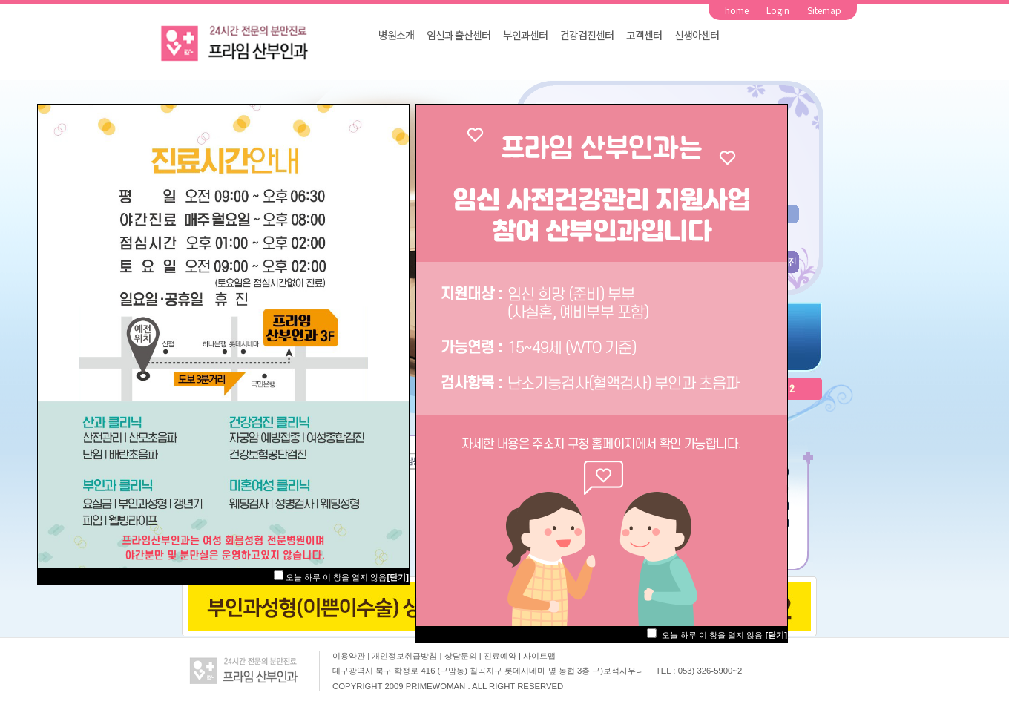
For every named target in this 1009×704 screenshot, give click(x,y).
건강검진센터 (587, 34)
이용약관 (348, 655)
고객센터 (644, 34)
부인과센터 (525, 34)
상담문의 (461, 655)
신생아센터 (696, 34)
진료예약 (501, 655)
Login (777, 10)
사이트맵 (539, 655)
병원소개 (396, 34)
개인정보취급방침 (405, 655)
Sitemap (824, 10)
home (737, 10)
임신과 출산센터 (458, 34)
